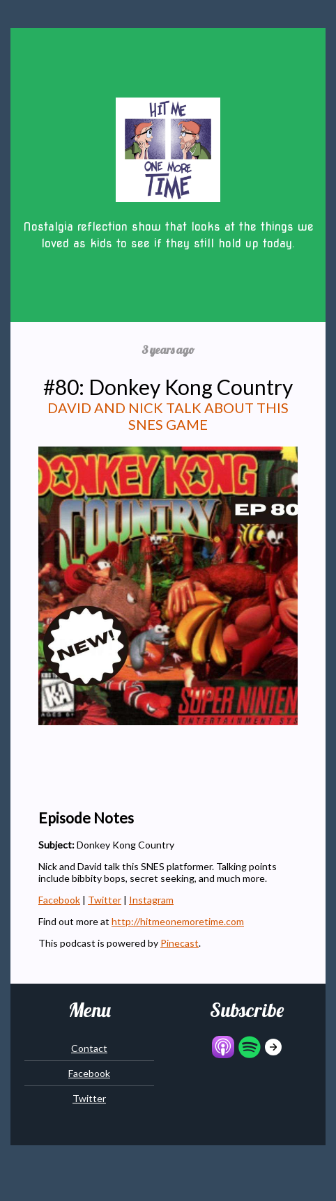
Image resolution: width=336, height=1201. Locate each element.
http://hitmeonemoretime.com (178, 921)
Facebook (59, 900)
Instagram (151, 900)
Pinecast (179, 943)
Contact (89, 1048)
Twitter (104, 900)
